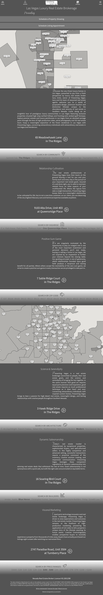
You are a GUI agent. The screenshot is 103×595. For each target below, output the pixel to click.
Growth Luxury (95, 499)
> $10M (89, 569)
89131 (38, 298)
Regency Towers (72, 228)
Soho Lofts (98, 228)
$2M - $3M (37, 569)
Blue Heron (24, 499)
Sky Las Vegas (86, 228)
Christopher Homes (39, 499)
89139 (65, 298)
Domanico (53, 499)
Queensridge (75, 157)
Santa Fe (86, 429)
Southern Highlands (60, 157)
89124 (12, 298)
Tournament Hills (90, 157)
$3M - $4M (48, 570)
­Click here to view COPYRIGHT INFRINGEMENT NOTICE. (48, 585)
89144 (91, 298)
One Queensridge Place (52, 228)
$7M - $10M (79, 569)
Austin (14, 499)
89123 (5, 298)
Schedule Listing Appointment (51, 25)
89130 (31, 298)
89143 (84, 298)
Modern (51, 429)
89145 (97, 298)
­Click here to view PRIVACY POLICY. (73, 585)
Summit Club (11, 157)
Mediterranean (21, 429)
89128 (18, 298)
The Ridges (24, 158)
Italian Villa (9, 429)
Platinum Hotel (31, 228)
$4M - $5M (59, 569)
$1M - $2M (27, 569)
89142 (78, 298)
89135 (52, 299)
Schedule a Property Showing (51, 19)
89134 (44, 298)
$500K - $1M (16, 569)
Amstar (8, 499)
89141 (71, 298)
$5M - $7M (69, 569)
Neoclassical (62, 429)
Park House (7, 228)
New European (75, 429)
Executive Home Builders (70, 499)
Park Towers (18, 228)
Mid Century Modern (37, 429)
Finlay (84, 499)
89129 (25, 298)
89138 (58, 298)
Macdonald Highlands (41, 157)
